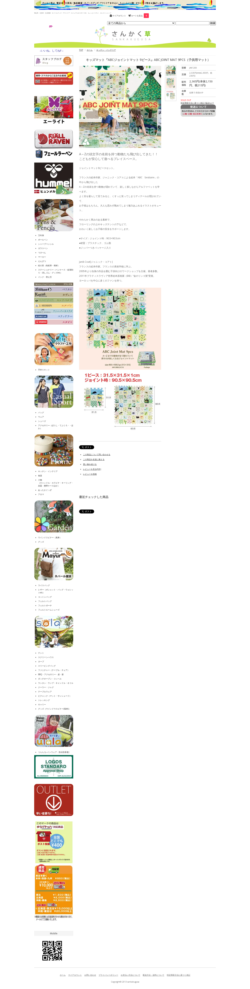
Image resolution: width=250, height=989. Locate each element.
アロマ (41, 494)
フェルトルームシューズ (49, 609)
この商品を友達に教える (93, 459)
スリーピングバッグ (47, 665)
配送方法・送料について (153, 975)
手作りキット (44, 369)
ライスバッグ (44, 585)
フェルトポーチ (45, 605)
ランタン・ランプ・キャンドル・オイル (55, 683)
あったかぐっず (45, 490)
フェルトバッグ (45, 601)
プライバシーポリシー (108, 975)
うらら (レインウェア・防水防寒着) (53, 752)
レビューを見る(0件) (92, 469)
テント (41, 653)
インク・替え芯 (45, 277)
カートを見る (140, 15)
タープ (41, 661)
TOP (81, 50)
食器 (40, 475)
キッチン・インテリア (106, 50)
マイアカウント (119, 15)
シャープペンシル (46, 244)
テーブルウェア (45, 691)
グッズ (41, 541)
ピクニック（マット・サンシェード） (54, 695)
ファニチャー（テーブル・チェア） (53, 670)
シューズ (42, 421)
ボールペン (43, 239)
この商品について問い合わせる (96, 454)
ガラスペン (43, 248)
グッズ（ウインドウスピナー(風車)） (54, 708)
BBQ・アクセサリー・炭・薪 (51, 674)
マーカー (42, 256)
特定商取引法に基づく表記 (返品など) (197, 103)
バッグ (41, 412)
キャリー (42, 704)
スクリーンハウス (46, 657)
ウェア (41, 416)
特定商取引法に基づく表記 (178, 975)
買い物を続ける (90, 464)
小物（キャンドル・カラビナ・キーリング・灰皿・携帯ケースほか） (55, 482)
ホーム (90, 50)
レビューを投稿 (90, 474)
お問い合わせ (90, 975)
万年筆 (41, 235)
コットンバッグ (45, 596)
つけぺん (42, 252)
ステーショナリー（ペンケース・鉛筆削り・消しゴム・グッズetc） (55, 271)
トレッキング (44, 700)
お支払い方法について (130, 975)
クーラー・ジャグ (46, 687)
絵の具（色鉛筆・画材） (49, 265)
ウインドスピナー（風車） (50, 537)
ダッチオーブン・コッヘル (50, 678)
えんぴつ (42, 261)
